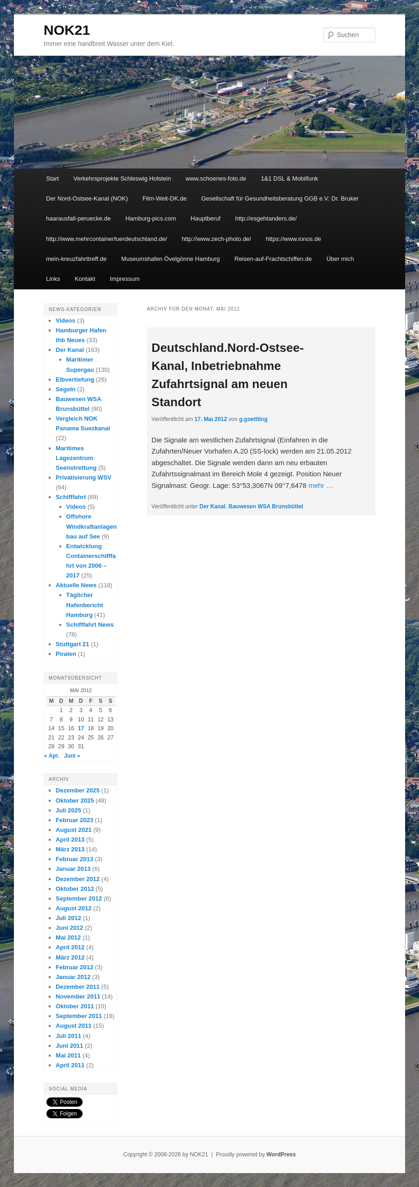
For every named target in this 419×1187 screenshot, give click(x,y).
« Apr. (51, 755)
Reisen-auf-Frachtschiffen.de (273, 258)
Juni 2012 (69, 927)
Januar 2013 (73, 868)
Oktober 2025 (75, 800)
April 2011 (70, 1065)
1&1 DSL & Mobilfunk (289, 178)
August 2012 (73, 908)
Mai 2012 (68, 937)
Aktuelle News (76, 585)
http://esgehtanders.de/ (266, 218)
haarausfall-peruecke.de (78, 218)
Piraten (66, 653)
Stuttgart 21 (72, 644)
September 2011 (79, 1015)
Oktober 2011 (75, 1006)
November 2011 (78, 996)
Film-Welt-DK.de (164, 198)
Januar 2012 (73, 976)
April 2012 (70, 947)
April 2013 (70, 839)
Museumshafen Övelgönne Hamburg (170, 258)
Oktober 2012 (75, 888)
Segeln (66, 389)
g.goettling (253, 419)
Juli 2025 (68, 810)
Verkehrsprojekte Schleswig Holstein (122, 178)
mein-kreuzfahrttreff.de (76, 258)
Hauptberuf (205, 218)
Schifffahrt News (90, 624)
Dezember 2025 (78, 790)
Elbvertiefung (75, 379)
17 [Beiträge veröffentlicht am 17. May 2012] (81, 728)
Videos (65, 320)
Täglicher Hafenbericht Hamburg (84, 604)
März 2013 (70, 849)
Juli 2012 (68, 918)
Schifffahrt (71, 496)
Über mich (340, 258)
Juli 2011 (68, 1035)
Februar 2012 (74, 967)
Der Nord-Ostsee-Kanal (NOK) (87, 198)
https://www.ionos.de (293, 238)
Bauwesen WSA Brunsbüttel (266, 506)
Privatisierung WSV (83, 477)
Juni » (72, 755)
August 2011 (73, 1025)
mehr (321, 485)
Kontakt (85, 278)
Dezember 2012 (78, 879)
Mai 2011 (68, 1055)
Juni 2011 (69, 1045)
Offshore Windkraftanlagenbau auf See (91, 526)
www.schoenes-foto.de (216, 178)
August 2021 (73, 829)
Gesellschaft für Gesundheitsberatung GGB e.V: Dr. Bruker (280, 198)
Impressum (125, 278)
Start (52, 178)
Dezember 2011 (78, 986)
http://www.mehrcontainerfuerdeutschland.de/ (106, 238)
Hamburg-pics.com (150, 218)
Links (53, 278)
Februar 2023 (74, 820)
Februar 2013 (74, 859)
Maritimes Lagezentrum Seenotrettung (76, 458)
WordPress (281, 1154)
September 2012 (79, 898)
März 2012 (70, 957)
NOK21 (67, 30)
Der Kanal (213, 506)
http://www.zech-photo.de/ (216, 238)
